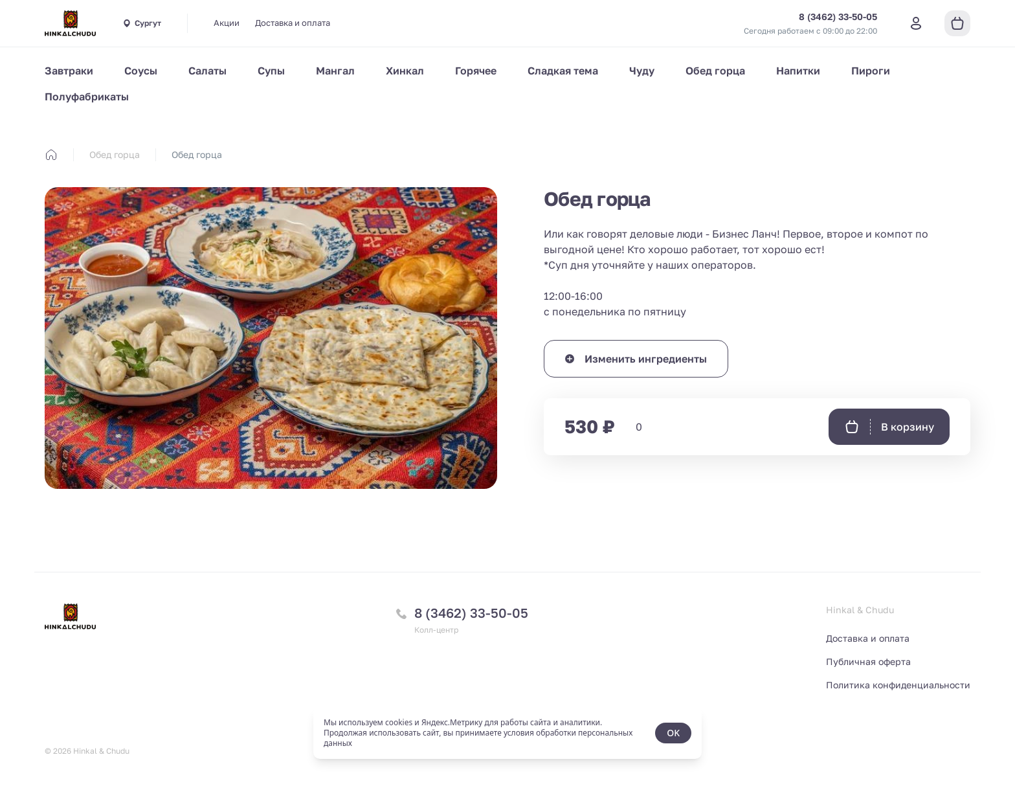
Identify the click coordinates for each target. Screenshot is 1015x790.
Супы (271, 70)
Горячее (475, 70)
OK (673, 733)
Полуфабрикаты (87, 96)
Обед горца (715, 70)
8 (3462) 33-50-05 (471, 612)
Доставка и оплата (292, 22)
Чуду (641, 70)
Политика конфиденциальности (898, 684)
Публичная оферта (868, 661)
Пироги (870, 70)
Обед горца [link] (197, 154)
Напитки (798, 70)
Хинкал (405, 70)
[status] (507, 733)
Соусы (140, 70)
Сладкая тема (563, 70)
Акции (227, 22)
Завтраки (69, 70)
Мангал (335, 70)
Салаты (207, 70)
